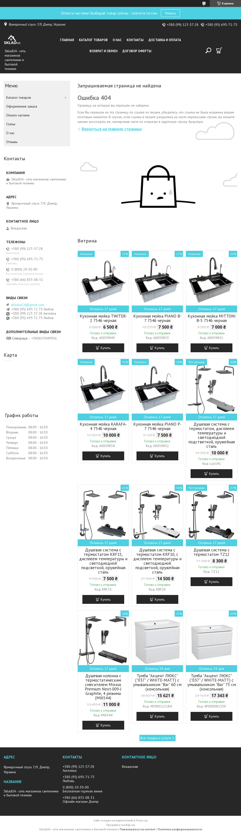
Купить (105, 348)
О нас (117, 40)
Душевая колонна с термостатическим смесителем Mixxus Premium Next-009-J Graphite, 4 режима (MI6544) (103, 687)
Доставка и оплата (165, 40)
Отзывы (11, 142)
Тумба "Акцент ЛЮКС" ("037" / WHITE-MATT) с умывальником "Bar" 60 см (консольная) (157, 682)
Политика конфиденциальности (180, 829)
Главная (67, 40)
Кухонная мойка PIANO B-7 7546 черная (157, 318)
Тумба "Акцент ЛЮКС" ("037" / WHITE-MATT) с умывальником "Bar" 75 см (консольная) (211, 682)
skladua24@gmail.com (27, 305)
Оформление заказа (21, 106)
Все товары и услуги (155, 738)
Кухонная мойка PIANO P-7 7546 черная (157, 426)
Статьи (10, 124)
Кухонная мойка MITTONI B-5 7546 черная (212, 318)
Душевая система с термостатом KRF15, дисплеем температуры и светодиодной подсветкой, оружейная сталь (103, 561)
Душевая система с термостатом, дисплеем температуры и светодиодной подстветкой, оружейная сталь (211, 435)
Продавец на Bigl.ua (120, 825)
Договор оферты (136, 51)
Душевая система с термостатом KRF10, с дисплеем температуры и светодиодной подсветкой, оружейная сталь (157, 561)
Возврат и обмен (104, 51)
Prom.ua (142, 820)
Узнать (170, 13)
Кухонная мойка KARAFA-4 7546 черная (103, 426)
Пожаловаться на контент (137, 829)
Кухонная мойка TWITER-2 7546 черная (103, 318)
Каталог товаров (93, 40)
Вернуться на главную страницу (112, 129)
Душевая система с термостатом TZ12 (212, 552)
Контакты (135, 40)
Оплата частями (18, 115)
